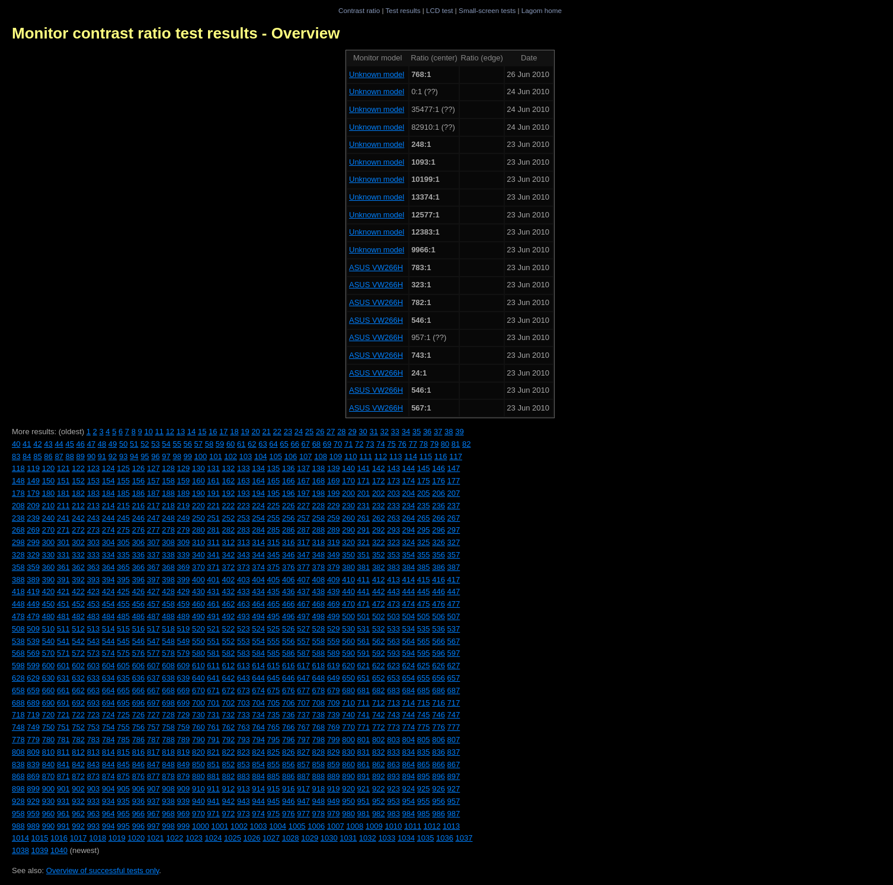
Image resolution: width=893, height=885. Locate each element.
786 (138, 739)
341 (213, 554)
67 (306, 444)
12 (170, 431)
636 (138, 678)
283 (243, 529)
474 (408, 603)
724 (108, 714)
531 (363, 628)
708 (318, 702)
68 (316, 444)
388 (18, 579)
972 (228, 813)
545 (123, 641)
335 (123, 554)
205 (423, 493)
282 (228, 529)
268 (18, 529)
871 (63, 776)
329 (33, 554)
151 (63, 480)
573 (93, 653)
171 (363, 480)
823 (243, 752)
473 (393, 603)
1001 (219, 826)
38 (448, 431)
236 (438, 505)
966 (138, 813)
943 (243, 801)
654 (408, 678)
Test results (402, 10)
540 (48, 641)
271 (63, 529)
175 (423, 480)
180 (48, 493)
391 (63, 579)
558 (318, 641)
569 (33, 653)
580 (198, 653)
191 (213, 493)
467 (303, 603)
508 (18, 628)
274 (108, 529)
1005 (297, 826)
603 (93, 665)
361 (63, 567)
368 (168, 567)
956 (438, 801)
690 (48, 702)
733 (243, 714)
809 (33, 752)
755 (123, 727)
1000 (200, 826)
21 (266, 431)
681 (363, 690)
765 (273, 727)
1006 (316, 826)
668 (168, 690)
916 (288, 788)
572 (78, 653)
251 (213, 518)
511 (63, 628)
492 (228, 616)
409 (333, 579)
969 (183, 813)
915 (273, 788)
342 (228, 554)
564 (408, 641)
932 (78, 801)
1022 (174, 837)
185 (123, 493)
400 (198, 579)
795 (273, 739)
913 (243, 788)
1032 (367, 837)
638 (168, 678)
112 (381, 456)
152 (78, 480)
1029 (309, 837)
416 (438, 579)
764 (258, 727)
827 (303, 752)
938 (168, 801)
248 (168, 518)
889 (333, 776)
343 (243, 554)
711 (363, 702)
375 (273, 567)
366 (138, 567)
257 (303, 518)
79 (434, 444)
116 (440, 456)
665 (123, 690)
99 (188, 456)
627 (453, 665)
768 (318, 727)
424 (108, 591)
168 (318, 480)
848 (168, 764)
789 (183, 739)
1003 (258, 826)
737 (303, 714)
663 (93, 690)
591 (363, 653)
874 (108, 776)
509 (33, 628)
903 (93, 788)
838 (18, 764)
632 (78, 678)
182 (78, 493)
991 (63, 826)
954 (408, 801)
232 (378, 505)
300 (48, 542)
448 (18, 603)
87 (59, 456)
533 (393, 628)
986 (438, 813)
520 (198, 628)
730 (198, 714)
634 (108, 678)
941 (213, 801)
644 (258, 678)
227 (303, 505)
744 (408, 714)
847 (153, 764)
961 (63, 813)
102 (230, 456)
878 (168, 776)
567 (453, 641)
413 (393, 579)
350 (348, 554)
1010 (393, 826)
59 (220, 444)
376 (288, 567)
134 (258, 468)
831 (363, 752)
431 (213, 591)
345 (273, 554)
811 (63, 752)
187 (153, 493)
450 (48, 603)
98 (176, 456)
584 (258, 653)
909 (183, 788)
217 (153, 505)
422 (78, 591)
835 (423, 752)
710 (348, 702)
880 (198, 776)
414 (408, 579)
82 (466, 444)
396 (138, 579)
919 (333, 788)
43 (48, 444)
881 (213, 776)
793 (243, 739)
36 (427, 431)
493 (243, 616)
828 (318, 752)
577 (153, 653)
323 (393, 542)
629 (33, 678)
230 (348, 505)
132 (228, 468)
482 (78, 616)
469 (333, 603)
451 (63, 603)
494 (258, 616)
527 (303, 628)
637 (153, 678)
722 (78, 714)
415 (423, 579)
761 (213, 727)
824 (258, 752)
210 (48, 505)
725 (123, 714)
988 (18, 826)
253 (243, 518)
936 (138, 801)
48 (102, 444)
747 (453, 714)
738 (318, 714)
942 (228, 801)
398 (168, 579)
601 (63, 665)
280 (198, 529)
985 (423, 813)
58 (209, 444)
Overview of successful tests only (102, 870)
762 (228, 727)
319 (333, 542)
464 (258, 603)
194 (258, 493)
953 (393, 801)
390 (48, 579)
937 (153, 801)
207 (453, 493)
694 (108, 702)
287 (303, 529)
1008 (354, 826)
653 (393, 678)
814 (108, 752)
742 (378, 714)
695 (123, 702)
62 (252, 444)
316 (288, 542)
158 (168, 480)
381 (363, 567)
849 (183, 764)
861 (363, 764)
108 (320, 456)
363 (93, 567)
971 (213, 813)
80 (445, 444)
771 (363, 727)
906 (138, 788)
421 (63, 591)
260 (348, 518)
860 (348, 764)
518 (168, 628)
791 (213, 739)
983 (393, 813)
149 (33, 480)
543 (93, 641)
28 (341, 431)
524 (258, 628)
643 (243, 678)
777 (453, 727)
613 (243, 665)
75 (391, 444)
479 (33, 616)
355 (423, 554)
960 (48, 813)
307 (153, 542)
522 (228, 628)
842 (78, 764)
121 (63, 468)
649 (333, 678)
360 (48, 567)
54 (166, 444)
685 (423, 690)
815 (123, 752)
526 (288, 628)
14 (191, 431)
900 (48, 788)
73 (370, 444)
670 (198, 690)
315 (273, 542)
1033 (386, 837)
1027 (271, 837)
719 (33, 714)
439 (333, 591)
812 (78, 752)
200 (348, 493)
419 (33, 591)
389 (33, 579)
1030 (329, 837)
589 (333, 653)
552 (228, 641)
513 (93, 628)
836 (438, 752)
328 (18, 554)
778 (18, 739)
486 (138, 616)
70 (338, 444)
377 (303, 567)
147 (453, 468)
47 (91, 444)
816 (138, 752)
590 (348, 653)
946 (288, 801)
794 (258, 739)
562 (378, 641)
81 (456, 444)
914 (258, 788)
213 (93, 505)
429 (183, 591)
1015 (40, 837)
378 (318, 567)
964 (108, 813)
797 (303, 739)
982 (378, 813)
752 (78, 727)
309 (183, 542)
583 (243, 653)
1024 (213, 837)
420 (48, 591)
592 (378, 653)
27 (331, 431)
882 (228, 776)
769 (333, 727)
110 (350, 456)
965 (123, 813)
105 (275, 456)
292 (378, 529)
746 (438, 714)
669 (183, 690)
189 (183, 493)
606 (138, 665)
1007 (335, 826)
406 (288, 579)
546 (138, 641)
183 (93, 493)
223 (243, 505)
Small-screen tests (487, 10)
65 (284, 444)
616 (288, 665)
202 (378, 493)
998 (168, 826)
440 (348, 591)
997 (153, 826)
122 (78, 468)
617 (303, 665)
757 (153, 727)
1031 (348, 837)
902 (78, 788)
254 (258, 518)
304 (108, 542)
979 (333, 813)
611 (213, 665)
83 (16, 456)
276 (138, 529)
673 (243, 690)
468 (318, 603)
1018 (97, 837)
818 (168, 752)
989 (33, 826)
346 (288, 554)
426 (138, 591)
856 (288, 764)
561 (363, 641)
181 (63, 493)
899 (33, 788)
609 (183, 665)
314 (258, 542)
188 (168, 493)
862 (378, 764)
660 (48, 690)
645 (273, 678)
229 (333, 505)
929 (33, 801)
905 (123, 788)
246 (138, 518)
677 (303, 690)
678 (318, 690)
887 (303, 776)
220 (198, 505)
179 (33, 493)
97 (166, 456)
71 (348, 444)
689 (33, 702)
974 (258, 813)
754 (108, 727)
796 (288, 739)
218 (168, 505)
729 (183, 714)
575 (123, 653)
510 (48, 628)
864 (408, 764)
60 (230, 444)
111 (365, 456)
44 (59, 444)
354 (408, 554)
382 (378, 567)
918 (318, 788)
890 (348, 776)
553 (243, 641)
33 (395, 431)
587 (303, 653)
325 (423, 542)
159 (183, 480)
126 (138, 468)
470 (348, 603)
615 (273, 665)
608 (168, 665)
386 (438, 567)
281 (213, 529)
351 (363, 554)
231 (363, 505)
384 (408, 567)
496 (288, 616)
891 (363, 776)
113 (395, 456)
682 (378, 690)
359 (33, 567)
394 (108, 579)
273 (93, 529)
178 (18, 493)
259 (333, 518)
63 (262, 444)
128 (168, 468)
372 (228, 567)
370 (198, 567)
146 (438, 468)
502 (378, 616)
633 (93, 678)
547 (153, 641)
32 (384, 431)
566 (438, 641)
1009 (374, 826)
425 (123, 591)
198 (318, 493)
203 (393, 493)
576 (138, 653)
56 (188, 444)
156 (138, 480)
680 (348, 690)
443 (393, 591)
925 (423, 788)
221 (213, 505)
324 (408, 542)
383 (393, 567)
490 (198, 616)
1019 (117, 837)
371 (213, 567)
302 (78, 542)
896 (438, 776)
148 (18, 480)
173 (393, 480)
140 (348, 468)
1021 (155, 837)
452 (78, 603)
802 (378, 739)
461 (213, 603)
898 (18, 788)
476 (438, 603)
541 (63, 641)
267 (453, 518)
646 (288, 678)
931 (63, 801)
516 (138, 628)
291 (363, 529)
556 (288, 641)
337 (153, 554)
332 (78, 554)
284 (258, 529)
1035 (425, 837)
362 (78, 567)
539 (33, 641)
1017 (78, 837)
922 (378, 788)
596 (438, 653)
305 (123, 542)
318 (318, 542)
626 (438, 665)
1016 (59, 837)
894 (408, 776)
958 (18, 813)
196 (288, 493)
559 (333, 641)
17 (223, 431)
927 (453, 788)
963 (93, 813)
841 (63, 764)
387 (453, 567)
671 (213, 690)
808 (18, 752)
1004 (277, 826)
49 (112, 444)
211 (63, 505)
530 (348, 628)
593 (393, 653)
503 (393, 616)
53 (155, 444)
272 (78, 529)
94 (134, 456)
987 (453, 813)
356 (438, 554)
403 (243, 579)
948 (318, 801)
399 (183, 579)
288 (318, 529)
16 (213, 431)
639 (183, 678)
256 (288, 518)
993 (93, 826)
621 (363, 665)
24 (299, 431)
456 (138, 603)
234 (408, 505)
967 (153, 813)
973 (243, 813)
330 (48, 554)
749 (33, 727)
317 (303, 542)
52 (144, 444)
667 (153, 690)
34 (406, 431)
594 (408, 653)
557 (303, 641)
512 (78, 628)
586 (288, 653)
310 (198, 542)
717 (453, 702)
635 (123, 678)
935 (123, 801)
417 (453, 579)
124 (108, 468)
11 (159, 431)
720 (48, 714)
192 (228, 493)
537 (453, 628)
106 (290, 456)
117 (455, 456)
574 (108, 653)
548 (168, 641)
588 (318, 653)
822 (228, 752)
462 (228, 603)
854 (258, 764)
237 (453, 505)
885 (273, 776)
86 (48, 456)
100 (200, 456)
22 (277, 431)
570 (48, 653)
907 (153, 788)
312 (228, 542)
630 (48, 678)
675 (273, 690)
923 (393, 788)
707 (303, 702)
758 (168, 727)
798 (318, 739)
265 (423, 518)
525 (273, 628)
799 (333, 739)
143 (393, 468)
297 (453, 529)
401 (213, 579)
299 (33, 542)
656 (438, 678)
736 (288, 714)
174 (408, 480)
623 (393, 665)
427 (153, 591)
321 (363, 542)
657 (453, 678)
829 (333, 752)
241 (63, 518)
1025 (232, 837)
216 (138, 505)
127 (153, 468)
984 (408, 813)
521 (213, 628)
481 (63, 616)
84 (27, 456)
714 (408, 702)
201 (363, 493)
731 (213, 714)
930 (48, 801)
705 (273, 702)
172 (378, 480)
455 (123, 603)
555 (273, 641)
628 (18, 678)
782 (78, 739)
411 (363, 579)
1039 (40, 850)
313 (243, 542)
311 (213, 542)
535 (423, 628)
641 (213, 678)
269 (33, 529)
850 (198, 764)
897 (453, 776)
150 (48, 480)
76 (402, 444)
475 (423, 603)
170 (348, 480)
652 (378, 678)
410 (348, 579)
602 (78, 665)
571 (63, 653)
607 (153, 665)
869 (33, 776)
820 (198, 752)
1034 (406, 837)
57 (198, 444)
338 (168, 554)
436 (288, 591)
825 (273, 752)
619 (333, 665)
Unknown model (376, 74)
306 (138, 542)
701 (213, 702)
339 (183, 554)
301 (63, 542)
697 (153, 702)
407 (303, 579)
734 (258, 714)
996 (138, 826)
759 (183, 727)
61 (241, 444)
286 (288, 529)
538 (18, 641)
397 (153, 579)
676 (288, 690)
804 (408, 739)
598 (18, 665)
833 (393, 752)
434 (258, 591)
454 (108, 603)
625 (423, 665)
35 (416, 431)
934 (108, 801)
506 (438, 616)
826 (288, 752)
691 (63, 702)
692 (78, 702)
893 (393, 776)
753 (93, 727)
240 (48, 518)
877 (153, 776)
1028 (290, 837)
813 (93, 752)
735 (273, 714)
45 (69, 444)
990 (48, 826)
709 (333, 702)
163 (243, 480)
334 (108, 554)
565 (423, 641)
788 (168, 739)
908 (168, 788)
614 (258, 665)
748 (18, 727)
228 (318, 505)
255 (273, 518)
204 (408, 493)
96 (155, 456)
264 (408, 518)
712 (378, 702)
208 (18, 505)
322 (378, 542)
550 (198, 641)
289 (333, 529)
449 (33, 603)
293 (393, 529)
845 (123, 764)
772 (378, 727)
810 (48, 752)
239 (33, 518)
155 (123, 480)
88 (69, 456)
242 (78, 518)
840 (48, 764)
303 (93, 542)
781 (63, 739)
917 (303, 788)
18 (234, 431)
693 (93, 702)
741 (363, 714)
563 (393, 641)
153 (93, 480)
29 (352, 431)
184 (108, 493)
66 (294, 444)
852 (228, 764)
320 (348, 542)
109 (336, 456)
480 (48, 616)
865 (423, 764)
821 (213, 752)
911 (213, 788)
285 (273, 529)
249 (183, 518)
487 (153, 616)
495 (273, 616)
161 (213, 480)
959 (33, 813)
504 (408, 616)
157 (153, 480)
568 (18, 653)
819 (183, 752)
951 (363, 801)
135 (273, 468)
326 (438, 542)
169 (333, 480)
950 (348, 801)
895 (423, 776)
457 (153, 603)
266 (438, 518)
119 (33, 468)
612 (228, 665)
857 (303, 764)
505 (423, 616)
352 (378, 554)
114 (410, 456)
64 (273, 444)
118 (18, 468)
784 (108, 739)
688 (18, 702)
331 (63, 554)
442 (378, 591)
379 (333, 567)
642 (228, 678)
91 (102, 456)
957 (453, 801)
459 (183, 603)
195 (273, 493)
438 (318, 591)
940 (198, 801)
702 (228, 702)
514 (108, 628)
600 (48, 665)
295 (423, 529)
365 (123, 567)
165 (273, 480)
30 (363, 431)
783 (93, 739)
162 (228, 480)
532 (378, 628)
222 (228, 505)
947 (303, 801)
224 (258, 505)
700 (198, 702)
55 (176, 444)
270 (48, 529)
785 (123, 739)
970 (198, 813)
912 (228, 788)
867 (453, 764)
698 (168, 702)
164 (258, 480)
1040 (59, 850)
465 (273, 603)
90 (91, 456)
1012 (432, 826)
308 (168, 542)
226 (288, 505)
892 (378, 776)
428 (168, 591)
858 (318, 764)
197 (303, 493)
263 (393, 518)
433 (243, 591)
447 (453, 591)
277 (153, 529)
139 (333, 468)
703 (243, 702)
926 (438, 788)
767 (303, 727)
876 (138, 776)
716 (438, 702)
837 (453, 752)
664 (108, 690)
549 (183, 641)
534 (408, 628)
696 (138, 702)
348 (318, 554)
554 (258, 641)
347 (303, 554)
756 (138, 727)
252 (228, 518)
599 (33, 665)
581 (213, 653)
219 (183, 505)
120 (48, 468)
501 (363, 616)
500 (348, 616)
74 (380, 444)
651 (363, 678)
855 (273, 764)
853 (243, 764)
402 (228, 579)
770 (348, 727)
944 (258, 801)
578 (168, 653)
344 (258, 554)
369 (183, 567)
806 (438, 739)
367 (153, 567)
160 (198, 480)
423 (93, 591)
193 (243, 493)
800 (348, 739)
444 (408, 591)
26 (320, 431)
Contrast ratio (359, 10)
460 (198, 603)
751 (63, 727)
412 (378, 579)
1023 (194, 837)
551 (213, 641)
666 (138, 690)
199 (333, 493)
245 (123, 518)
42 (37, 444)
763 (243, 727)
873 (93, 776)
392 (78, 579)
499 (333, 616)
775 (423, 727)
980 (348, 813)
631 (63, 678)
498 (318, 616)
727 (153, 714)
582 (228, 653)
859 (333, 764)
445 (423, 591)
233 (393, 505)
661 (63, 690)
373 (243, 567)
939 (183, 801)
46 (80, 444)
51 (134, 444)
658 (18, 690)
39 (459, 431)
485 (123, 616)
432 (228, 591)
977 (303, 813)
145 (423, 468)
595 (423, 653)
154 (108, 480)
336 (138, 554)
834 (408, 752)
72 (359, 444)
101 (215, 456)
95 (144, 456)
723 (93, 714)
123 (93, 468)
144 (408, 468)
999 (183, 826)
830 (348, 752)
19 (245, 431)
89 (80, 456)
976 (288, 813)
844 (108, 764)
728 (168, 714)
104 (260, 456)
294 (408, 529)
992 (78, 826)
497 (303, 616)
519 (183, 628)
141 (363, 468)
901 (63, 788)
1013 (451, 826)
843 (93, 764)
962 (78, 813)
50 (123, 444)
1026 (252, 837)
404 (258, 579)
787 (153, 739)
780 (48, 739)
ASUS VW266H (376, 267)
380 (348, 567)
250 (198, 518)
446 (438, 591)
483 (93, 616)
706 (288, 702)
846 (138, 764)
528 (318, 628)
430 (198, 591)
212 (78, 505)
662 (78, 690)
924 (408, 788)
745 (423, 714)
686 (438, 690)
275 (123, 529)
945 (273, 801)
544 (108, 641)
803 (393, 739)
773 (393, 727)
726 (138, 714)
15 (202, 431)
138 (318, 468)
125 (123, 468)
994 (108, 826)
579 (183, 653)
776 (438, 727)
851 (213, 764)
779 (33, 739)
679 (333, 690)
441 (363, 591)
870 (48, 776)
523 (243, 628)
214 (108, 505)
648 (318, 678)
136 (288, 468)
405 (273, 579)
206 (438, 493)
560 (348, 641)
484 (108, 616)
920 (348, 788)
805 (423, 739)
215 (123, 505)
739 (333, 714)
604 (108, 665)
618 (318, 665)
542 (78, 641)
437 (303, 591)
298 (18, 542)
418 (18, 591)
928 (18, 801)
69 (327, 444)
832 (378, 752)
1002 (239, 826)
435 (273, 591)
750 (48, 727)
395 (123, 579)
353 (393, 554)
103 (245, 456)
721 (63, 714)
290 (348, 529)
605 (123, 665)
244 (108, 518)
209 (33, 505)
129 (183, 468)
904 (108, 788)
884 (258, 776)
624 (408, 665)
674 (258, 690)
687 (453, 690)
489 (183, 616)
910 (198, 788)
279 (183, 529)
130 (198, 468)
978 (318, 813)
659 (33, 690)
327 (453, 542)
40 (16, 444)
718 (18, 714)
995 (123, 826)
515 (123, 628)
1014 (20, 837)
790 (198, 739)
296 (438, 529)
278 (168, 529)
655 (423, 678)
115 (426, 456)
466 (288, 603)
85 (37, 456)
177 (453, 480)
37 (438, 431)
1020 (136, 837)
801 (363, 739)
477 (453, 603)
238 (18, 518)
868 (18, 776)
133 (243, 468)
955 (423, 801)
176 (438, 480)
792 (228, 739)
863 (393, 764)
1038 (20, 850)
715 (423, 702)
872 (78, 776)
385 (423, 567)
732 (228, 714)
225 (273, 505)
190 (198, 493)
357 (453, 554)
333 (93, 554)
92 (112, 456)
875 (123, 776)
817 (153, 752)
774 (408, 727)
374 (258, 567)
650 (348, 678)
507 (453, 616)
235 (423, 505)
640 (198, 678)
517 (153, 628)
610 (198, 665)
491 (213, 616)
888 (318, 776)
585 (273, 653)
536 (438, 628)
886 (288, 776)
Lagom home (541, 10)
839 (33, 764)
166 (288, 480)
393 (93, 579)
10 (148, 431)
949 (333, 801)
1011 (412, 826)
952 (378, 801)
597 (453, 653)
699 (183, 702)
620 (348, 665)
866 (438, 764)
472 (378, 603)
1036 (444, 837)
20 (255, 431)
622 (378, 665)
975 (273, 813)
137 (303, 468)
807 (453, 739)
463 (243, 603)
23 (288, 431)
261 (363, 518)
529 (333, 628)
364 (108, 567)
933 (93, 801)
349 (333, 554)
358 (18, 567)
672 (228, 690)
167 (303, 480)
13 (181, 431)
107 (305, 456)
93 (123, 456)
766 (288, 727)
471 (363, 603)
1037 (464, 837)
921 (363, 788)
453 (93, 603)
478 (18, 616)
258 (318, 518)
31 (373, 431)
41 (27, 444)
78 (424, 444)
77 (412, 444)
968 (168, 813)
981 (363, 813)
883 (243, 776)
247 (153, 518)
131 (213, 468)
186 (138, 493)
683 (393, 690)
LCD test (439, 10)
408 (318, 579)
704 (258, 702)
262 (378, 518)
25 (309, 431)
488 (168, 616)
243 (93, 518)
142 (378, 468)
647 (303, 678)
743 (393, 714)
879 (183, 776)
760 (198, 727)
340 (198, 554)
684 (408, 690)
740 (348, 714)
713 (393, 702)
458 (168, 603)
